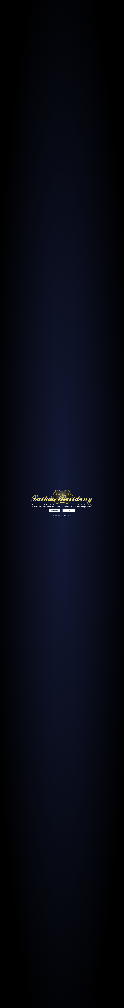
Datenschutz (66, 516)
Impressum (57, 516)
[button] (54, 510)
